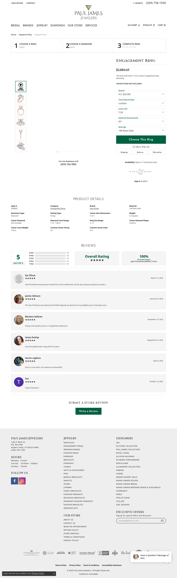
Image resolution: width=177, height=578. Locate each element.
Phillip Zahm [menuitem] (123, 497)
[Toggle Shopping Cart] (162, 25)
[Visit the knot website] (126, 553)
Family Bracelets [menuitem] (72, 491)
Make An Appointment (75, 526)
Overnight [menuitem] (121, 491)
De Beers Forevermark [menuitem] (128, 460)
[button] (17, 3)
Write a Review (88, 411)
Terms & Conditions (74, 537)
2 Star (31, 261)
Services (91, 25)
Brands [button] (28, 25)
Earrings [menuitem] (68, 456)
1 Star (31, 264)
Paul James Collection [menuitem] (128, 449)
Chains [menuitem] (67, 466)
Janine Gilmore (32, 296)
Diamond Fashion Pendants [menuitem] (78, 501)
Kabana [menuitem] (120, 470)
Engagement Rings (25, 35)
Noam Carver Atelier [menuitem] (127, 480)
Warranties (157, 152)
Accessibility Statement (111, 565)
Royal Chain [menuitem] (122, 453)
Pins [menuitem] (66, 473)
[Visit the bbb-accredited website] (103, 553)
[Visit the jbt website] (72, 553)
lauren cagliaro (33, 358)
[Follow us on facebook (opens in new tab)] (14, 480)
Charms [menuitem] (68, 487)
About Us (68, 519)
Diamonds (57, 25)
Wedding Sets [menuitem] (71, 508)
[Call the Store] (18, 450)
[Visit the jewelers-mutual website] (87, 553)
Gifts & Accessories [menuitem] (74, 470)
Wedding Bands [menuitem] (72, 449)
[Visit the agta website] (61, 553)
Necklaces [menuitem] (69, 442)
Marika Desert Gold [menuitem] (126, 477)
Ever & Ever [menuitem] (122, 463)
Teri (27, 378)
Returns (140, 152)
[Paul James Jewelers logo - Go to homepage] (88, 12)
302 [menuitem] (118, 442)
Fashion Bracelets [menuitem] (73, 504)
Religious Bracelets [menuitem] (74, 497)
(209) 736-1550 (68, 164)
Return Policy (71, 530)
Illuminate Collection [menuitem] (128, 466)
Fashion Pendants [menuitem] (73, 494)
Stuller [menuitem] (120, 501)
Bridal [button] (15, 25)
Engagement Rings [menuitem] (73, 446)
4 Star (31, 255)
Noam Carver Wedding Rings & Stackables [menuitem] (138, 487)
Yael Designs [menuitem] (123, 504)
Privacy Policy (71, 540)
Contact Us (70, 523)
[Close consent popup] (54, 573)
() (68, 253)
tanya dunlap (32, 337)
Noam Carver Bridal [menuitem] (126, 484)
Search (22, 47)
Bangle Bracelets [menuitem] (73, 477)
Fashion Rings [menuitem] (71, 453)
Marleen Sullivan (33, 316)
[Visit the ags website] (31, 553)
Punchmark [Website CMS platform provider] (93, 574)
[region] (67, 116)
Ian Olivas (30, 275)
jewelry (13, 35)
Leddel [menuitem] (119, 473)
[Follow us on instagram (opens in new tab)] (22, 480)
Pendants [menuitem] (69, 463)
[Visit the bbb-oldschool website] (115, 553)
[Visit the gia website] (48, 553)
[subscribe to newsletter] (162, 520)
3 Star (31, 258)
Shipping (124, 152)
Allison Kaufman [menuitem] (125, 456)
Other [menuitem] (67, 484)
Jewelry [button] (42, 25)
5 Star (31, 253)
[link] (30, 3)
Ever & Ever (94, 208)
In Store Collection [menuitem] (127, 446)
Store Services (71, 533)
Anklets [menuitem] (68, 480)
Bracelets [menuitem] (69, 460)
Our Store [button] (75, 25)
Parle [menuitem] (119, 494)
